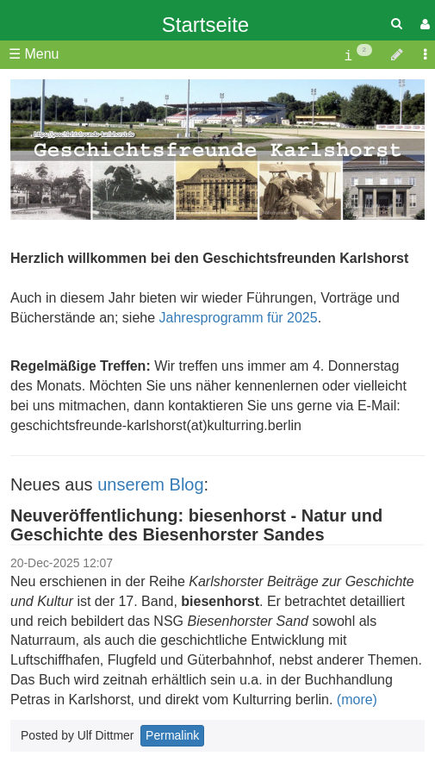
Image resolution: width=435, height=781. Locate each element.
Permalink (172, 735)
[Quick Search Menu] (396, 23)
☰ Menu (34, 54)
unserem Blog (150, 484)
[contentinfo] (358, 55)
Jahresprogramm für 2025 (238, 317)
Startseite (205, 24)
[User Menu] (423, 24)
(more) (357, 699)
